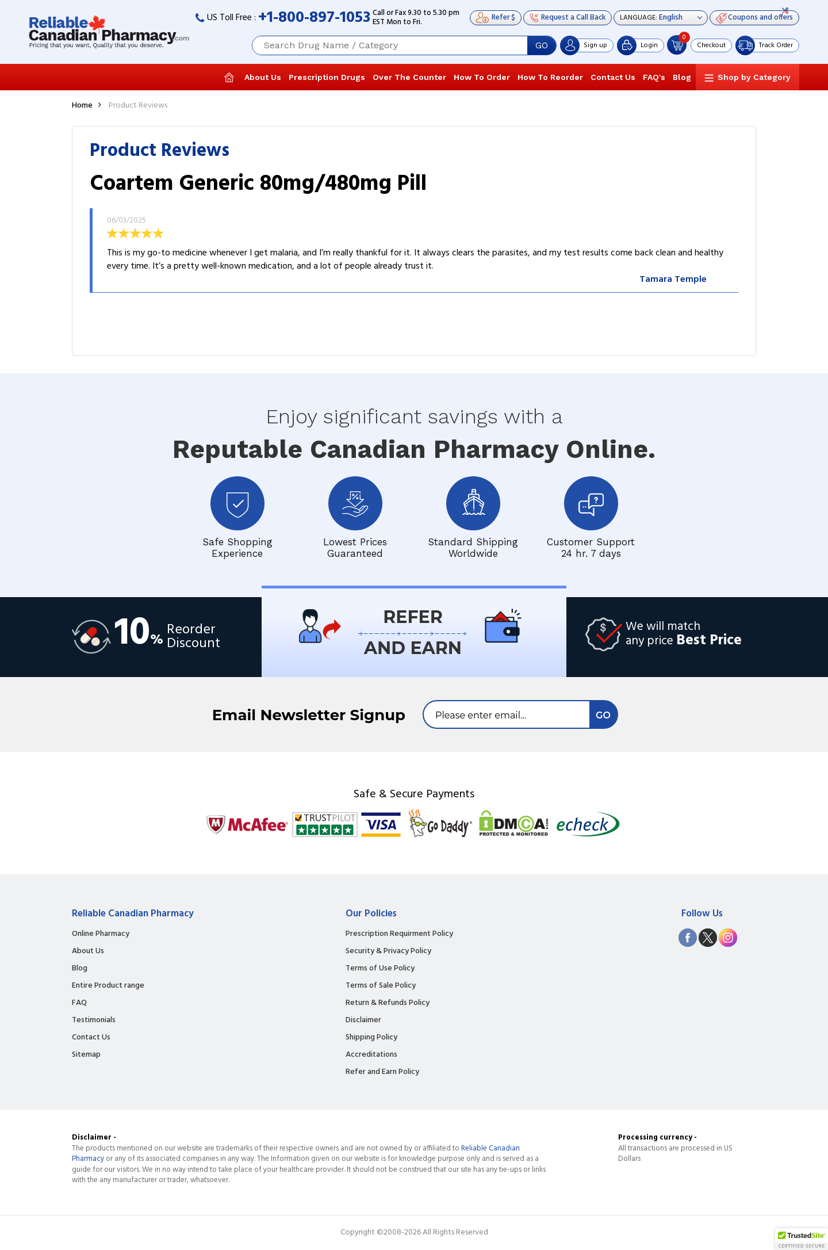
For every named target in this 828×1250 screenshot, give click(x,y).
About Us (262, 77)
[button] (801, 1239)
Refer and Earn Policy (382, 1072)
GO (541, 45)
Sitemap (86, 1055)
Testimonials (94, 1020)
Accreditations (371, 1055)
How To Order (482, 77)
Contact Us (613, 77)
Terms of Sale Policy (381, 986)
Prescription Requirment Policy (399, 934)
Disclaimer (363, 1020)
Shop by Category (754, 77)
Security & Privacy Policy (388, 951)
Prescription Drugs (327, 77)
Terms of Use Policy (380, 968)
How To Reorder (550, 77)
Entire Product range (108, 986)
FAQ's (654, 77)
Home (82, 105)
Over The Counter (409, 77)
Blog (682, 77)
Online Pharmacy (100, 934)
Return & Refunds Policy (388, 1003)
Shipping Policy (371, 1037)
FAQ (79, 1003)
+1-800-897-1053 (314, 18)
